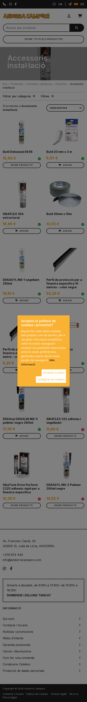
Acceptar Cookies (54, 372)
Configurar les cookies (50, 379)
